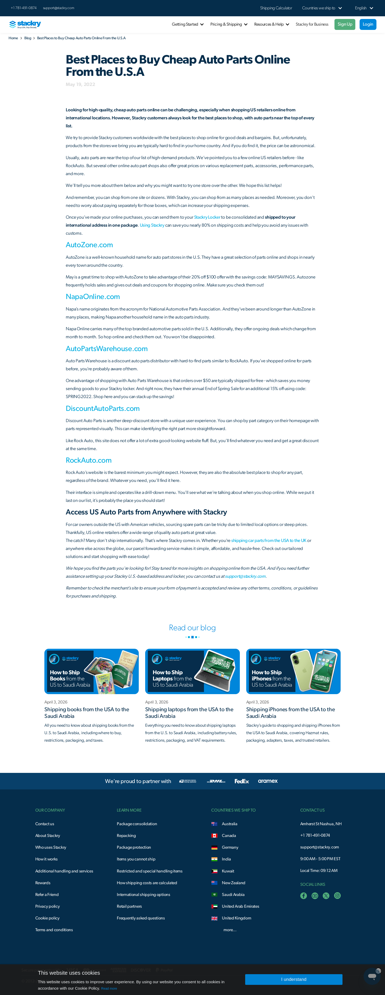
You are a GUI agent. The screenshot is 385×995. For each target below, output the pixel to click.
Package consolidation (137, 824)
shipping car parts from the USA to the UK (268, 540)
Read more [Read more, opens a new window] (109, 988)
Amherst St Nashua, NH (321, 824)
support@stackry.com (58, 8)
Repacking (126, 835)
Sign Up (345, 24)
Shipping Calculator (276, 8)
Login (368, 24)
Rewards (43, 883)
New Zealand (233, 883)
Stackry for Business (312, 24)
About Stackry (47, 835)
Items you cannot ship (136, 859)
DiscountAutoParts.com (103, 408)
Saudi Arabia (233, 894)
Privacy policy (47, 906)
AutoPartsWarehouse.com (107, 349)
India (226, 859)
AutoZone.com (89, 245)
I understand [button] (294, 979)
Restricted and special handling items (149, 871)
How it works (46, 859)
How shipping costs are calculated (147, 883)
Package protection (134, 847)
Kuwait (228, 871)
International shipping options (143, 894)
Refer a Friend (47, 894)
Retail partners (129, 906)
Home (13, 38)
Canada (229, 835)
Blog (27, 38)
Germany (230, 847)
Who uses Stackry (50, 847)
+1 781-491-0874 (315, 835)
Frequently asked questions (141, 918)
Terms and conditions (54, 930)
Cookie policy (47, 918)
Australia (229, 824)
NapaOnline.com (93, 297)
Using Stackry (152, 225)
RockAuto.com (89, 460)
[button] (319, 8)
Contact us (44, 824)
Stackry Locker (207, 217)
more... (230, 930)
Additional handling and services (64, 871)
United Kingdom (236, 918)
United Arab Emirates (240, 906)
